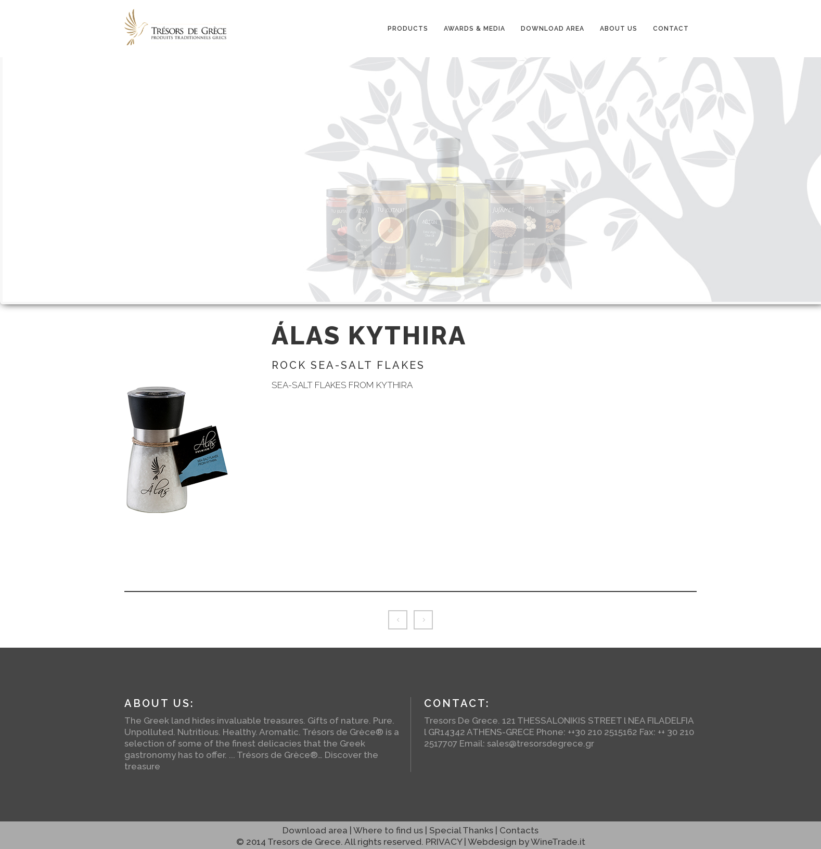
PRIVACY (444, 842)
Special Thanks (461, 830)
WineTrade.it (558, 842)
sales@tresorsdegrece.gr (540, 743)
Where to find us (388, 830)
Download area (315, 830)
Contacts (518, 830)
